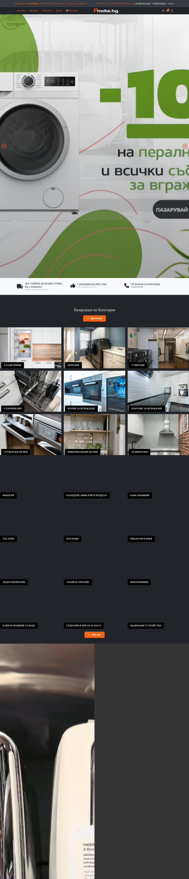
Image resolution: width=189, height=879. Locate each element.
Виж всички (94, 318)
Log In (171, 3)
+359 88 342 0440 (137, 287)
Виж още (94, 634)
